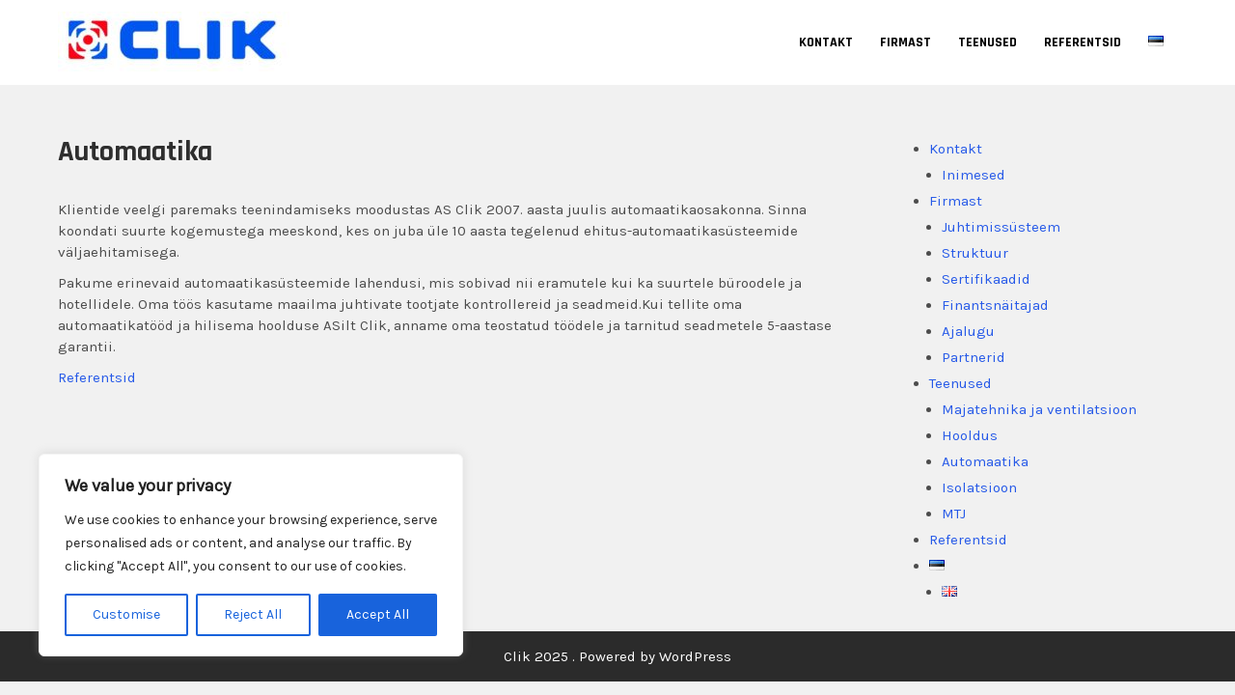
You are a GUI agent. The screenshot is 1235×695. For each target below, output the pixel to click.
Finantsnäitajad (995, 305)
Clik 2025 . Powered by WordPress (617, 656)
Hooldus (970, 435)
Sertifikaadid (986, 279)
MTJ (954, 513)
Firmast (905, 42)
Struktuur (975, 253)
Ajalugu (968, 331)
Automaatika (985, 461)
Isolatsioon (979, 487)
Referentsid (1082, 42)
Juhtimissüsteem (1001, 227)
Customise (126, 614)
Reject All (253, 614)
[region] (251, 555)
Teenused (987, 42)
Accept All (377, 614)
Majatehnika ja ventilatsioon (1039, 409)
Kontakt (826, 42)
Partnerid (973, 357)
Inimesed (973, 174)
